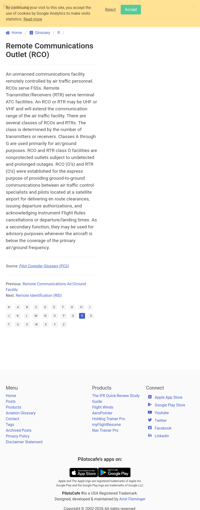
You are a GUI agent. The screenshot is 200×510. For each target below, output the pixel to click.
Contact (12, 419)
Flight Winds (102, 407)
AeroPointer (102, 413)
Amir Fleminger (132, 499)
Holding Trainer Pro (108, 419)
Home (11, 395)
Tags (10, 424)
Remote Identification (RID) (39, 295)
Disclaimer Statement (24, 442)
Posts (11, 401)
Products (13, 407)
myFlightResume (106, 424)
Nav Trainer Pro (105, 430)
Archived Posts (19, 430)
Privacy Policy (18, 436)
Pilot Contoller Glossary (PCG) (44, 266)
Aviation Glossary (21, 413)
